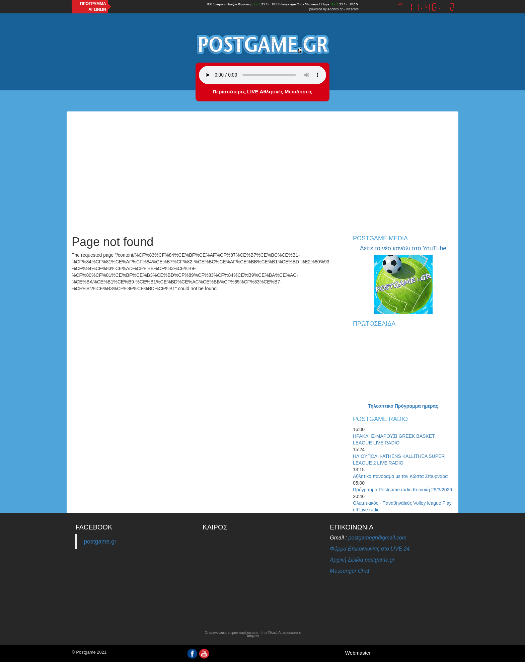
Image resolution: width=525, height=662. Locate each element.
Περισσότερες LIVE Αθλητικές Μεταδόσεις (262, 91)
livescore (352, 9)
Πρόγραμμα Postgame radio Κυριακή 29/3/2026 (402, 489)
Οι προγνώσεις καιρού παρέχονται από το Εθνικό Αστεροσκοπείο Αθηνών (253, 634)
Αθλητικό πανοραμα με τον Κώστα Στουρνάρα (400, 476)
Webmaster (358, 653)
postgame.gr (100, 541)
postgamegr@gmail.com (377, 538)
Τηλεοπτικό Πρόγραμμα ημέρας (403, 406)
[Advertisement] (262, 178)
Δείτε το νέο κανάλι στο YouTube (403, 248)
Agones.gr (335, 9)
